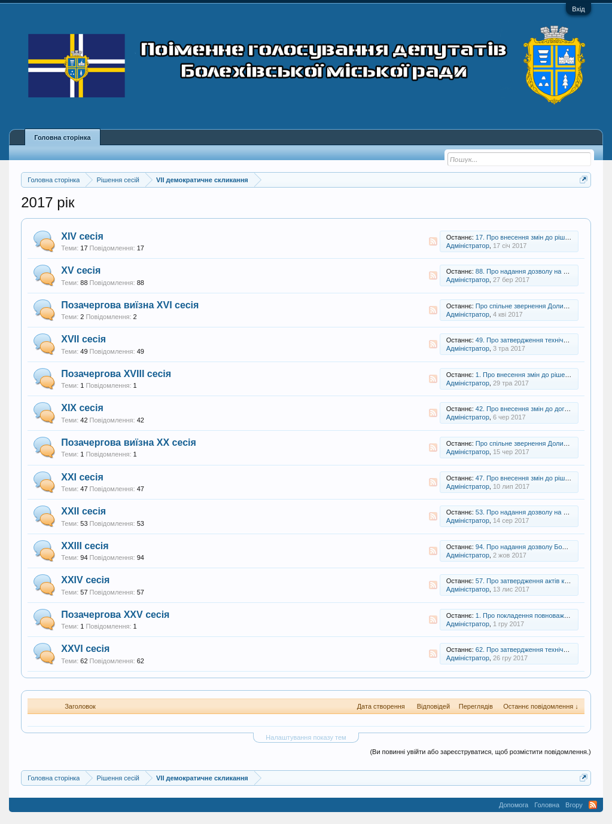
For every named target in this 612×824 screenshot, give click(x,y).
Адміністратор (467, 245)
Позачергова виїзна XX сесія (128, 442)
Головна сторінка (62, 137)
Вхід (578, 9)
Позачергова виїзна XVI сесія (130, 305)
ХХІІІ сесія (84, 546)
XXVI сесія (85, 649)
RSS (433, 241)
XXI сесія (82, 477)
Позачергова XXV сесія (115, 614)
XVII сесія (83, 339)
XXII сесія (83, 511)
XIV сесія (82, 236)
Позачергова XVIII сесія (116, 374)
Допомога (513, 804)
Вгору (574, 804)
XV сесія (81, 270)
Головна (546, 804)
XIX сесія (82, 408)
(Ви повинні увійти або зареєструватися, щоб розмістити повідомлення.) (480, 751)
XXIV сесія (85, 580)
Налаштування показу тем (306, 737)
